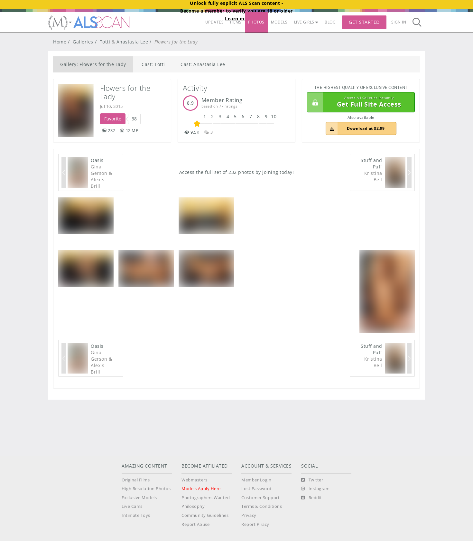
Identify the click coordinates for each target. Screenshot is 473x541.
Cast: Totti (153, 64)
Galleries (83, 42)
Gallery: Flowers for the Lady (93, 64)
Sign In (398, 22)
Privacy (248, 515)
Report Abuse (195, 524)
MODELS (279, 22)
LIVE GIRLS (306, 22)
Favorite (112, 119)
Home (59, 42)
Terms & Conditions (261, 506)
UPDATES (214, 22)
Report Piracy (255, 524)
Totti (105, 42)
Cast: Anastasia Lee (203, 64)
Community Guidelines (204, 515)
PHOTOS (256, 22)
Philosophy (193, 506)
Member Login (256, 480)
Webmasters (194, 480)
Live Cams (132, 506)
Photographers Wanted (205, 497)
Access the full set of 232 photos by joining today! (236, 172)
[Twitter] (312, 480)
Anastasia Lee (132, 42)
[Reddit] (311, 498)
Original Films (136, 480)
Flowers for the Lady (126, 92)
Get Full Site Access (359, 102)
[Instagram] (315, 489)
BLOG (330, 22)
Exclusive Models (139, 497)
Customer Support (260, 497)
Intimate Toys (136, 515)
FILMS (236, 22)
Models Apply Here (201, 488)
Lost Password (256, 488)
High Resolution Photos (146, 488)
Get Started (364, 22)
